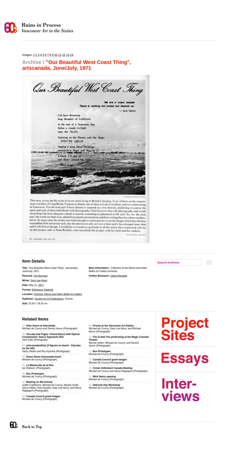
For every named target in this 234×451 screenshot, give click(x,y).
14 (71, 55)
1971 (41, 285)
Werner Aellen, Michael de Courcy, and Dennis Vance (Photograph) (119, 341)
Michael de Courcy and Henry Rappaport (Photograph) (118, 369)
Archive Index (209, 262)
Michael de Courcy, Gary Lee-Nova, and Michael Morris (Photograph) (115, 328)
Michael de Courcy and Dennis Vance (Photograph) (49, 327)
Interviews (189, 389)
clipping (48, 289)
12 (63, 55)
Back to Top (40, 425)
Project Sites (189, 328)
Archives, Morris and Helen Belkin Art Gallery (58, 294)
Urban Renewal (118, 275)
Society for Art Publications (49, 298)
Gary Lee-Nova (39, 280)
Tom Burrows (40, 275)
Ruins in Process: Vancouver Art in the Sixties (39, 27)
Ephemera (37, 289)
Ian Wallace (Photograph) (37, 366)
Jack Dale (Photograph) (51, 337)
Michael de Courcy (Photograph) (41, 358)
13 (67, 55)
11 (60, 55)
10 (55, 55)
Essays (189, 359)
